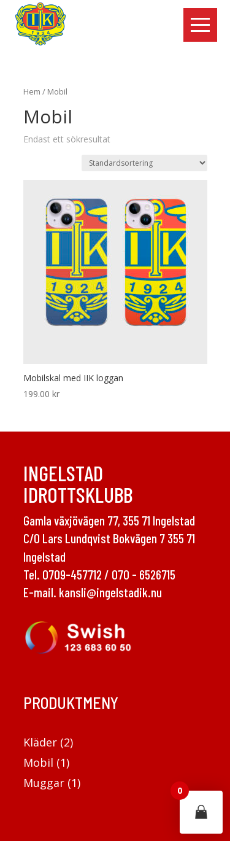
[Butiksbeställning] (144, 163)
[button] (200, 25)
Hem (31, 91)
